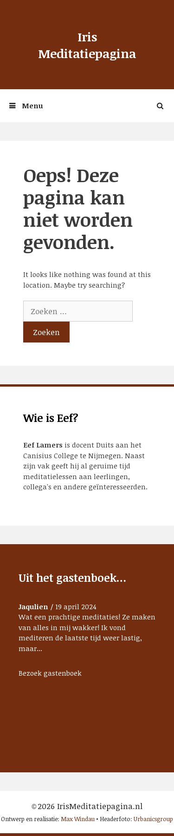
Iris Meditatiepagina (87, 45)
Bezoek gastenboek (50, 673)
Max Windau (78, 819)
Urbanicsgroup (153, 819)
